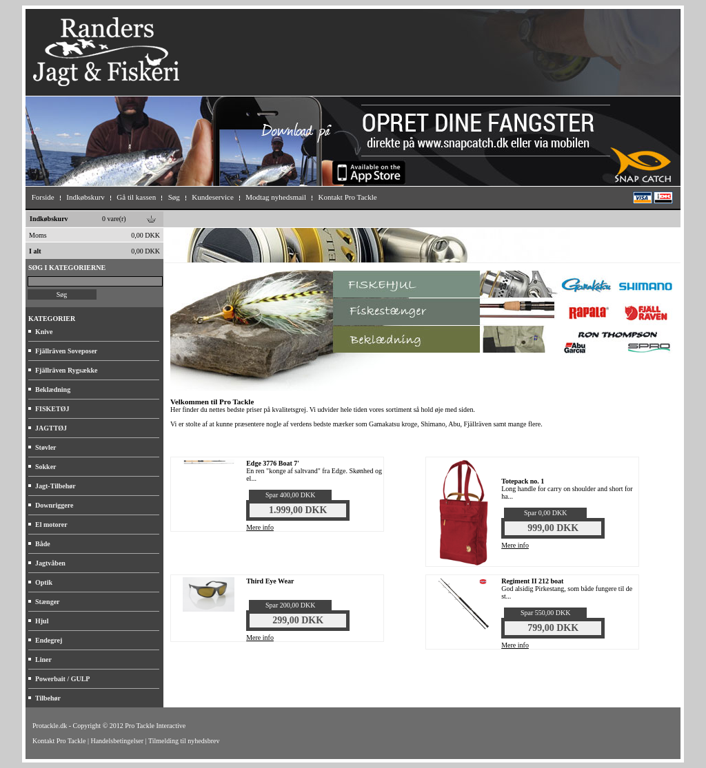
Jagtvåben (50, 563)
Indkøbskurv (49, 218)
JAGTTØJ (51, 428)
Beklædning (52, 389)
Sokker (46, 466)
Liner (43, 659)
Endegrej (48, 640)
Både (42, 544)
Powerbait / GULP (62, 679)
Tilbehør (48, 698)
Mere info (260, 527)
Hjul (41, 621)
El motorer (51, 524)
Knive (44, 331)
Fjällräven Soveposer (66, 351)
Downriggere (54, 505)
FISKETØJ (52, 409)
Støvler (46, 447)
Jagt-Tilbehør (55, 486)
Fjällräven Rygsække (66, 370)
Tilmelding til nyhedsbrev (184, 741)
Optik (43, 582)
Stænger (47, 601)
